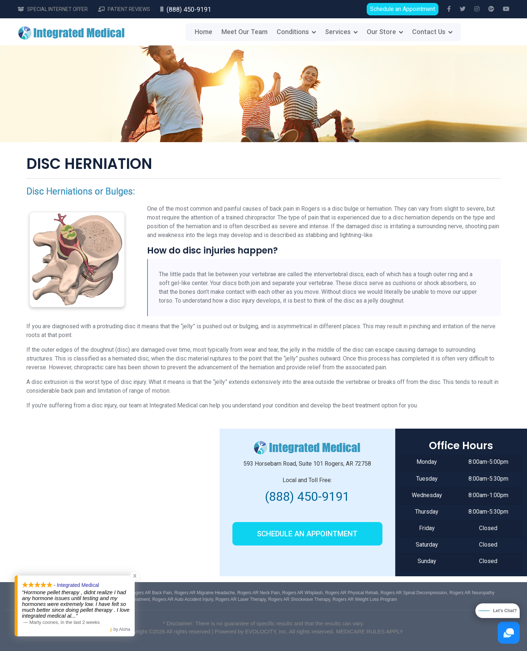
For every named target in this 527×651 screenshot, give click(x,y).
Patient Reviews (129, 9)
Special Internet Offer (57, 9)
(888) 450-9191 (189, 9)
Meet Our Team (244, 32)
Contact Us (428, 32)
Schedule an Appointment (402, 8)
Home (203, 32)
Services (338, 32)
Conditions (293, 32)
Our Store (381, 32)
